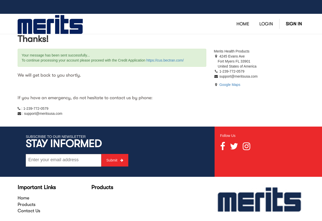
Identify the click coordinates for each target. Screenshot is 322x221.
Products (26, 204)
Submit (114, 160)
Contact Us (29, 210)
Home (23, 197)
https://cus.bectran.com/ (165, 60)
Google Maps (229, 85)
